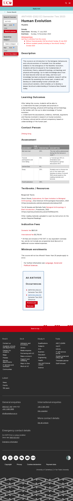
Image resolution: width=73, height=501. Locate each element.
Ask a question (43, 411)
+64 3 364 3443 (43, 407)
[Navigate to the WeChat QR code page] (21, 458)
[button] (36, 9)
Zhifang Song (26, 134)
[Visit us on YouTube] (27, 458)
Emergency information (10, 442)
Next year (30, 306)
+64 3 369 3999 (8, 409)
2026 (5, 28)
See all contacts (43, 423)
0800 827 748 (7, 407)
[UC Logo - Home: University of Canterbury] (7, 3)
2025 (10, 25)
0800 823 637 (14, 437)
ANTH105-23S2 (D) (34, 295)
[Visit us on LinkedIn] (16, 458)
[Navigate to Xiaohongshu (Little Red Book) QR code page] (33, 458)
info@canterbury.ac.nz (9, 413)
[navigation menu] (69, 3)
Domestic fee (26, 230)
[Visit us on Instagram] (10, 458)
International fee (27, 235)
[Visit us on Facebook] (4, 458)
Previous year (31, 303)
